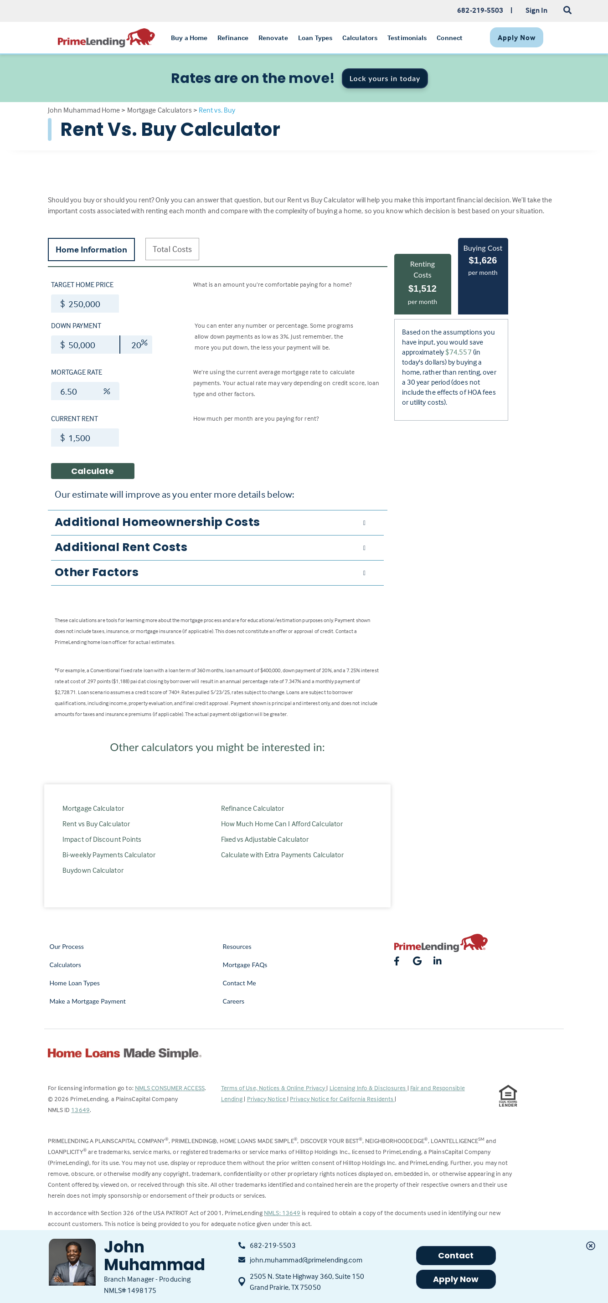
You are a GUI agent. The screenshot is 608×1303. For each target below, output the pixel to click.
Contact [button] (456, 1255)
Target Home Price (82, 284)
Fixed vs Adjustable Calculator (265, 839)
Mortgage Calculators (159, 109)
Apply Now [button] (456, 1279)
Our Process (67, 946)
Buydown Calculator (93, 870)
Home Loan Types (75, 983)
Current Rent (74, 418)
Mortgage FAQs (245, 964)
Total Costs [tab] (172, 248)
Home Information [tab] (92, 249)
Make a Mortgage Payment (88, 1001)
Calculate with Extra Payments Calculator (282, 854)
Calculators (65, 964)
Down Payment (76, 325)
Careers (234, 1001)
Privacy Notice (267, 1098)
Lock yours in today (385, 78)
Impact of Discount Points (102, 839)
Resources (237, 946)
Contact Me (239, 983)
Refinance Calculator (252, 808)
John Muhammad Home (84, 109)
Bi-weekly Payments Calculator (108, 854)
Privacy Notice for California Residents (342, 1098)
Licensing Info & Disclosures (368, 1088)
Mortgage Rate (76, 371)
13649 (80, 1109)
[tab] (217, 522)
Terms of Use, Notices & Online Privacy (274, 1088)
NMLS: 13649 (282, 1212)
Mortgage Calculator (93, 808)
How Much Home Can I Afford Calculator (282, 823)
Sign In (537, 10)
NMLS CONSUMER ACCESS (170, 1088)
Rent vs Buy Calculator (96, 823)
